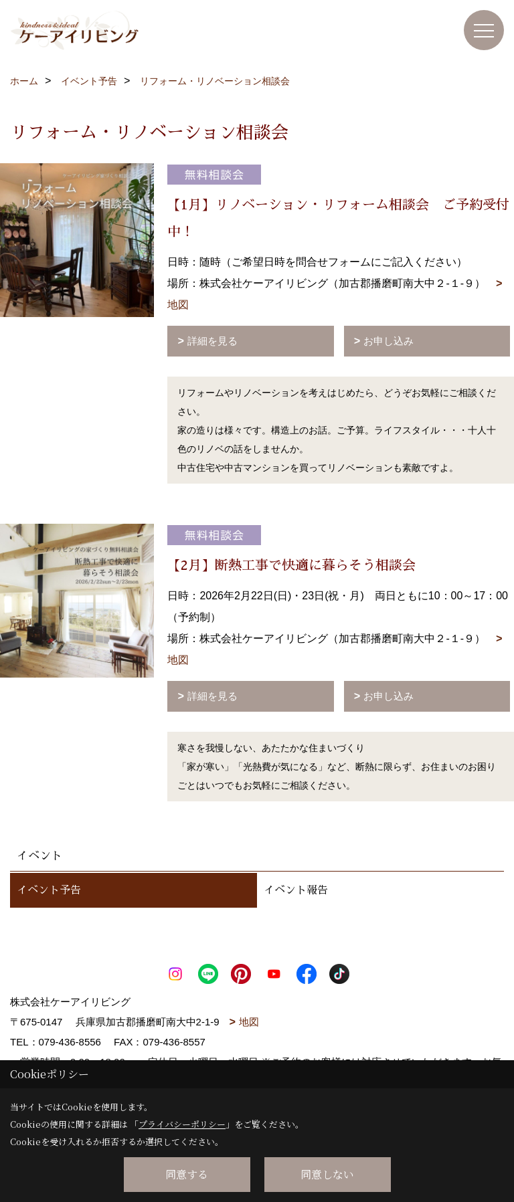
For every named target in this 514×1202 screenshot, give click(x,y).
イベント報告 (296, 890)
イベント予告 (49, 890)
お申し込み (388, 340)
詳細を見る (212, 340)
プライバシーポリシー (182, 1124)
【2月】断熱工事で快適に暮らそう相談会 (291, 565)
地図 (249, 1021)
